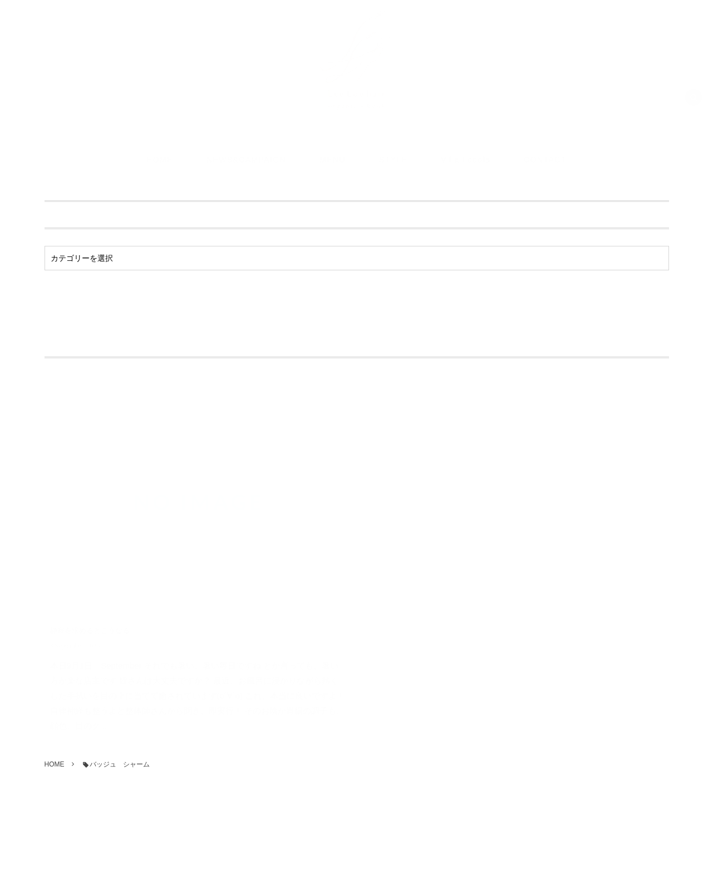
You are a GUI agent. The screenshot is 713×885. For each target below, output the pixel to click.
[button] (693, 87)
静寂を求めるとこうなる (90, 620)
